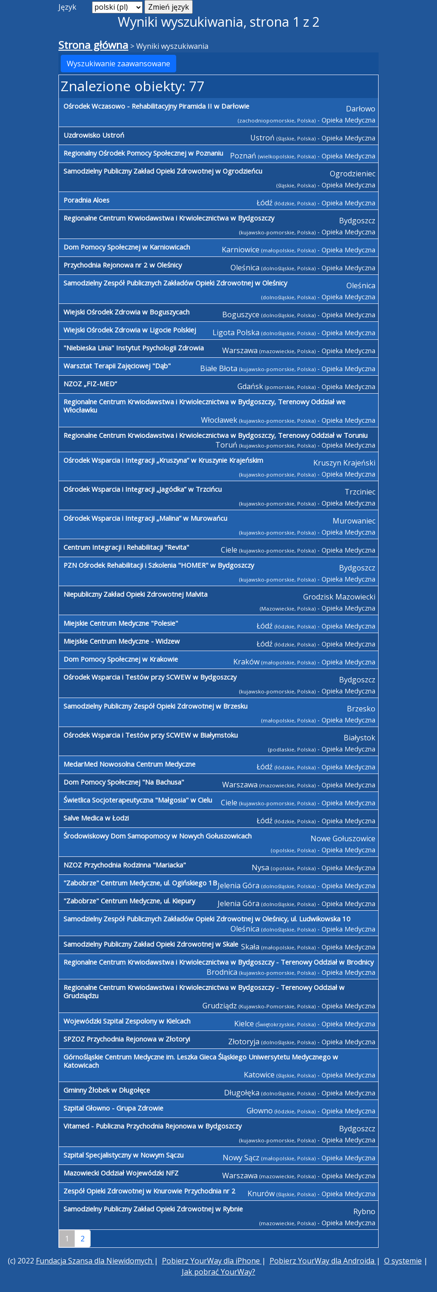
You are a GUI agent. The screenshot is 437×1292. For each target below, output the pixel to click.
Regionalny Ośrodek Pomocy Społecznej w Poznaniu (143, 152)
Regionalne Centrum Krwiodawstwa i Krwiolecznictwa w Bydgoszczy (168, 217)
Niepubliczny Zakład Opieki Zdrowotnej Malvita (135, 594)
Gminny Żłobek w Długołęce (106, 1089)
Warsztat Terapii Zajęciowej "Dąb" (117, 365)
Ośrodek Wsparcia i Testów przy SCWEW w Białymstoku (150, 734)
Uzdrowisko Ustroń (93, 135)
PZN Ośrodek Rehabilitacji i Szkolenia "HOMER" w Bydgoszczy (158, 565)
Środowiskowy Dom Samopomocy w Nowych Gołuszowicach (157, 835)
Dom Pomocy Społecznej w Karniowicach (126, 246)
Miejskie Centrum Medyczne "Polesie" (120, 623)
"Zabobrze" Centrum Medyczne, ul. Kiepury (129, 900)
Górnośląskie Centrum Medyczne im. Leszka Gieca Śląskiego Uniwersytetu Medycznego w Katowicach (200, 1061)
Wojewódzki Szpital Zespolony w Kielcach (126, 1020)
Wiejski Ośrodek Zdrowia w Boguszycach (126, 311)
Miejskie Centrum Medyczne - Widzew (121, 641)
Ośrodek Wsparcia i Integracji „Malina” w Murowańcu (145, 518)
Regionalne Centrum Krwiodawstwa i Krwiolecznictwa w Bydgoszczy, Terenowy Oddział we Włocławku (204, 405)
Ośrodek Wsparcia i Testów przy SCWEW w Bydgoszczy (149, 676)
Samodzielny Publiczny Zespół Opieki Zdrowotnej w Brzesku (155, 705)
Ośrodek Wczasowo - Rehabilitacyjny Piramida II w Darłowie (156, 106)
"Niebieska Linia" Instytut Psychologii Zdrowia (133, 347)
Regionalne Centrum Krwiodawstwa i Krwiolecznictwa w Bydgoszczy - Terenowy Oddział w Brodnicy (218, 961)
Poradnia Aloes (86, 199)
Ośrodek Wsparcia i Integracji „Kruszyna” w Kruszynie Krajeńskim (163, 460)
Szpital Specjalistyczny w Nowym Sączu (123, 1154)
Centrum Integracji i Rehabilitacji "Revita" (126, 547)
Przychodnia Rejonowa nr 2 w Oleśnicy (122, 264)
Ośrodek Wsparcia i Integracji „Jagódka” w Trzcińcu (142, 489)
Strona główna (93, 45)
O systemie (403, 1261)
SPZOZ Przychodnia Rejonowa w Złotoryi (126, 1038)
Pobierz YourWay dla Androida (323, 1261)
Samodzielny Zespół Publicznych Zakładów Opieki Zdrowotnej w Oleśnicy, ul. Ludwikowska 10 (207, 918)
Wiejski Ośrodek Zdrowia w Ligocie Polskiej (129, 329)
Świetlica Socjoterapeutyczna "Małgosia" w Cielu (137, 799)
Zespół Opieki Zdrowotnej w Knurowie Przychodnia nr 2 (149, 1190)
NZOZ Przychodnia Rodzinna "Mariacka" (124, 864)
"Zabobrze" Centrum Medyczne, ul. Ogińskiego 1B (140, 882)
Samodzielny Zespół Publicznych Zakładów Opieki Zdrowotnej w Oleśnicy (175, 282)
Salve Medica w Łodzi (96, 817)
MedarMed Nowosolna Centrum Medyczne (129, 763)
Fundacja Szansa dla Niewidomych (95, 1261)
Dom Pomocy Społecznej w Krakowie (120, 658)
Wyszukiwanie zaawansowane (118, 63)
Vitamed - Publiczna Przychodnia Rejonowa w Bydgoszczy (152, 1125)
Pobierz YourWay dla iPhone (212, 1261)
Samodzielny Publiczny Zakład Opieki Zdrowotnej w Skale (150, 944)
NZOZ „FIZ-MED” (90, 383)
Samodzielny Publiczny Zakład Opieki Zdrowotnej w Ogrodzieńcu (162, 170)
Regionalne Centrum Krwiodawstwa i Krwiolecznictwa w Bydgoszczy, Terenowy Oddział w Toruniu (215, 435)
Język (67, 7)
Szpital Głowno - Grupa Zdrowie (113, 1107)
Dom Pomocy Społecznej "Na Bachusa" (123, 781)
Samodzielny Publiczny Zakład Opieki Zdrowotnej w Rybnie (153, 1208)
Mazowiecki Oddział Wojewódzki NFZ (120, 1172)
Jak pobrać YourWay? (218, 1272)
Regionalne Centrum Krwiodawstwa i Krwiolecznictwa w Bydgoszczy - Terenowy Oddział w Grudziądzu (204, 991)
